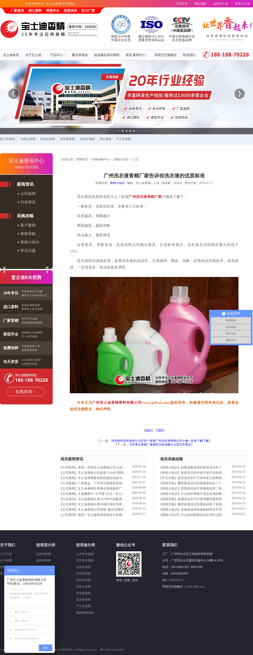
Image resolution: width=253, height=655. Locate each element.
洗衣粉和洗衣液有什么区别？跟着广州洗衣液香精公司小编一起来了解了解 (160, 440)
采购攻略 (25, 215)
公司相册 (6, 560)
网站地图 (200, 3)
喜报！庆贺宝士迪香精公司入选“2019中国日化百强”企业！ (119, 467)
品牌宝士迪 (220, 3)
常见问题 (28, 250)
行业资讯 (28, 202)
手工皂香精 (123, 139)
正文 (136, 159)
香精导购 (28, 234)
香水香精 (105, 139)
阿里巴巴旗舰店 (166, 55)
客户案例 (28, 225)
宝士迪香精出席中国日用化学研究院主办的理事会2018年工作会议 (124, 504)
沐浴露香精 (67, 139)
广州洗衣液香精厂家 (145, 197)
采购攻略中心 (101, 159)
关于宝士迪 (34, 55)
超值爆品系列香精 (106, 55)
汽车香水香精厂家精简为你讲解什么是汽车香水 (160, 444)
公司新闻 (28, 194)
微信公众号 (125, 545)
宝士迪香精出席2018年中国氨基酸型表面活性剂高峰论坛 (117, 499)
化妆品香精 (28, 139)
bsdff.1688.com (195, 586)
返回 (148, 430)
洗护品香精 (83, 580)
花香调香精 (43, 554)
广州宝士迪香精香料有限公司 (116, 403)
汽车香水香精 (85, 560)
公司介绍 (6, 554)
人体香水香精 (85, 554)
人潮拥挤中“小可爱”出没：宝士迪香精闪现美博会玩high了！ (120, 493)
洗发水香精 (87, 139)
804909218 (176, 580)
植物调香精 (43, 560)
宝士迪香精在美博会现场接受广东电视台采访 (109, 488)
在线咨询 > (25, 391)
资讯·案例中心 (137, 55)
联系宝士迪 (242, 3)
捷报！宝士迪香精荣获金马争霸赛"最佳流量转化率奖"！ (117, 515)
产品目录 (181, 3)
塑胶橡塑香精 (85, 612)
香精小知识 (29, 242)
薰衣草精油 (80, 55)
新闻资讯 (25, 184)
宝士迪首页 (11, 55)
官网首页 (82, 159)
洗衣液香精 (83, 599)
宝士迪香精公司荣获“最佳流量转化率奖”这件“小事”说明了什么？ (123, 509)
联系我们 (189, 55)
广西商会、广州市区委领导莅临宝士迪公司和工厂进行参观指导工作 (125, 483)
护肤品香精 (47, 139)
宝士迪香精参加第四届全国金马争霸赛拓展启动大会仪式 (117, 478)
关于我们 (7, 545)
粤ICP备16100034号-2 (112, 649)
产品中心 (58, 55)
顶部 (160, 430)
